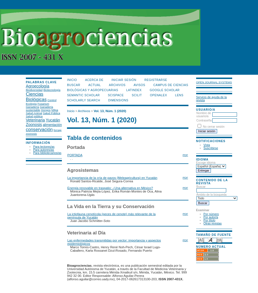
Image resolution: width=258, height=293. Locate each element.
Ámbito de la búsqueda (216, 196)
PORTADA (74, 155)
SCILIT (137, 95)
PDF (185, 155)
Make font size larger (219, 239)
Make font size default (210, 239)
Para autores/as (43, 149)
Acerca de (94, 80)
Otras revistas (213, 223)
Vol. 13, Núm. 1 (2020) (110, 111)
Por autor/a (211, 217)
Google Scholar (164, 90)
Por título (209, 220)
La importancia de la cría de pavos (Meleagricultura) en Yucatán (112, 177)
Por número (211, 214)
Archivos (117, 85)
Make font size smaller (201, 239)
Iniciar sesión (124, 80)
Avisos (139, 85)
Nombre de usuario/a (203, 115)
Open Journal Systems (214, 82)
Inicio (72, 80)
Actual (94, 85)
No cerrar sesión (214, 126)
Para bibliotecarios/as (47, 153)
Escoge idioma (205, 162)
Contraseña (204, 120)
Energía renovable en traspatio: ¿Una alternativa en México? (110, 188)
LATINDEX (134, 90)
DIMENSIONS (118, 100)
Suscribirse (211, 148)
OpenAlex (158, 95)
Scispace (116, 95)
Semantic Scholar (83, 95)
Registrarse (155, 80)
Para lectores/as (43, 146)
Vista (207, 145)
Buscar (211, 188)
